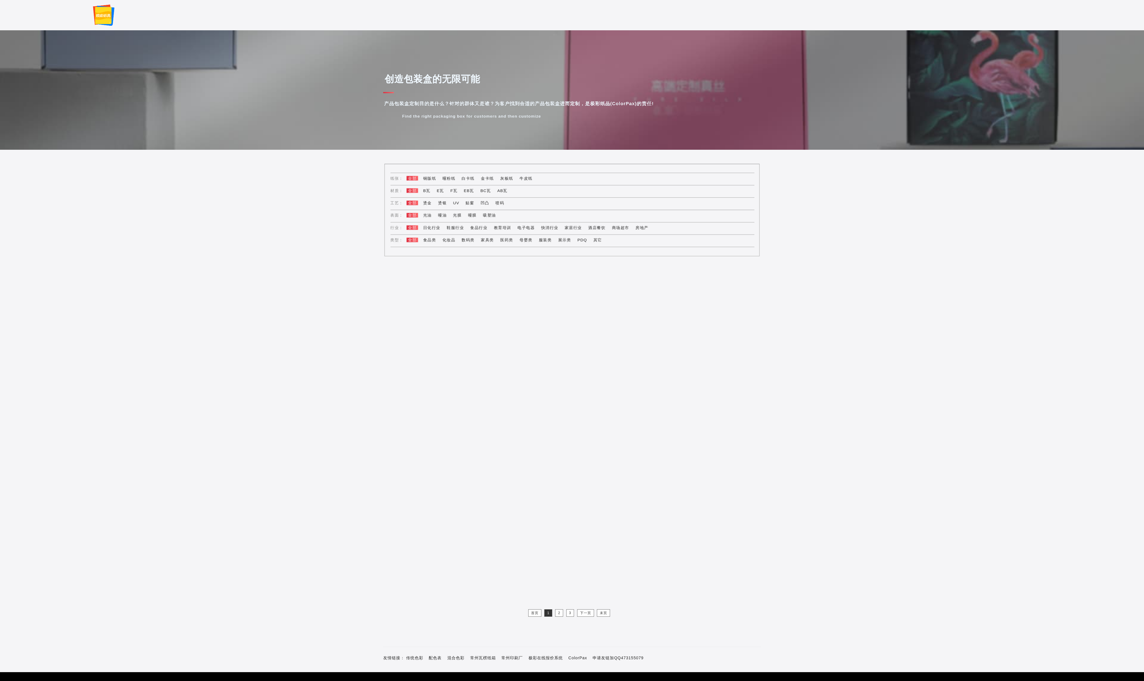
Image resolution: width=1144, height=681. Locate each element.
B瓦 (433, 191)
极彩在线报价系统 (546, 658)
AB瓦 (505, 191)
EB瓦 (473, 191)
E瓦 (446, 191)
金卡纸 (491, 179)
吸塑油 (493, 215)
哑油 (448, 215)
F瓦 (459, 191)
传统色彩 (414, 658)
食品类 (436, 238)
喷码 (503, 203)
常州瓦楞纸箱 (483, 658)
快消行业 (551, 227)
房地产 (639, 227)
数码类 (473, 238)
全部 (420, 179)
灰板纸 (509, 179)
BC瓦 (489, 191)
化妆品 (454, 238)
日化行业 (438, 227)
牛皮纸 (528, 179)
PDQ (581, 238)
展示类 (565, 238)
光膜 (462, 215)
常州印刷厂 (512, 658)
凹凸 (489, 203)
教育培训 (505, 227)
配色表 (435, 658)
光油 (434, 215)
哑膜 (477, 215)
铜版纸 (436, 179)
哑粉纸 (454, 179)
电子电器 (528, 227)
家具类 (491, 238)
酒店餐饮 (595, 227)
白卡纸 (473, 179)
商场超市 (618, 227)
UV (461, 203)
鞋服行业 (460, 227)
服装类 (546, 238)
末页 (603, 613)
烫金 (434, 203)
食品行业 (483, 227)
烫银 (448, 203)
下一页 (585, 613)
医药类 (509, 238)
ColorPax (577, 658)
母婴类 (528, 238)
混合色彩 (455, 658)
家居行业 (573, 227)
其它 (596, 238)
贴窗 (474, 203)
